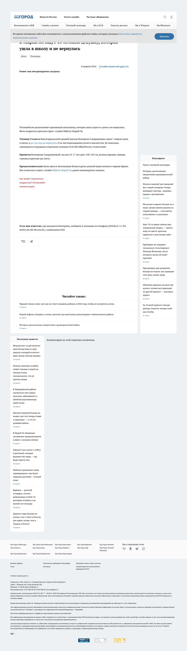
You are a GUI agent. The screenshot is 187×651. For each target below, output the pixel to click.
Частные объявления (97, 17)
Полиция (35, 56)
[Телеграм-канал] (137, 548)
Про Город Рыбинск (62, 548)
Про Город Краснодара (63, 554)
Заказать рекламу (119, 25)
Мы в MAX (98, 25)
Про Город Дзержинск (18, 554)
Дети (23, 56)
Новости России (48, 17)
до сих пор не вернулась (44, 142)
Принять (164, 36)
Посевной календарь (76, 25)
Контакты (46, 566)
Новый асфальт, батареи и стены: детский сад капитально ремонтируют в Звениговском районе (74, 316)
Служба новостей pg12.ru (114, 66)
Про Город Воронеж (84, 545)
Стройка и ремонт (50, 25)
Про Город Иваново (107, 545)
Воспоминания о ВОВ (24, 25)
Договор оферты (16, 563)
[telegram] (32, 241)
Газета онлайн (71, 17)
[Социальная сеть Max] (143, 548)
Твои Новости (15, 548)
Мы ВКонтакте (163, 25)
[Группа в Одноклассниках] (130, 548)
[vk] (23, 241)
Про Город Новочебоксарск (43, 545)
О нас (12, 566)
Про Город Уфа (82, 548)
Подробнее (79, 610)
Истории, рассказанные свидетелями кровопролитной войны (74, 327)
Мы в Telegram (142, 25)
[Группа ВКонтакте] (124, 548)
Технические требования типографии (56, 563)
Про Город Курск (39, 548)
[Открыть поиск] (165, 17)
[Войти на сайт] (171, 17)
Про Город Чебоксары (18, 545)
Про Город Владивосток (41, 554)
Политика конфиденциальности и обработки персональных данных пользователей (40, 613)
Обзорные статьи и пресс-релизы (88, 563)
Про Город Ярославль (63, 545)
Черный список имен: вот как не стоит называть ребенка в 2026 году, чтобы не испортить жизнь (74, 306)
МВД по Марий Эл (62, 170)
